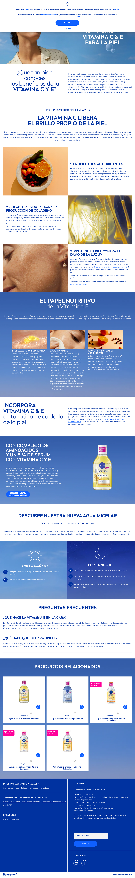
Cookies (116, 9)
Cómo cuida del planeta (54, 802)
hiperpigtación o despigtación (111, 267)
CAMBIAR (68, 29)
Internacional (11, 819)
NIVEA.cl (26, 9)
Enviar (85, 844)
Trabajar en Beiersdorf (31, 802)
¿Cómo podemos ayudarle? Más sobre (25, 797)
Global (9, 815)
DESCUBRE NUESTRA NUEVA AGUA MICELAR (18, 494)
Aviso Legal (45, 788)
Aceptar (67, 23)
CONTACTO (7, 805)
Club (79, 784)
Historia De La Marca (11, 802)
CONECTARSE (80, 855)
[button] (38, 707)
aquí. (79, 16)
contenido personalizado (48, 14)
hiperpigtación (78, 284)
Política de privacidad (29, 788)
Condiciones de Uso (11, 788)
